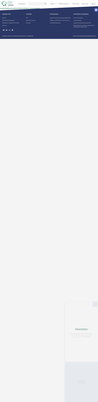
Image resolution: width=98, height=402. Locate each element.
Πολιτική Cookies (77, 20)
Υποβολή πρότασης (64, 3)
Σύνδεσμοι (28, 23)
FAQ (27, 17)
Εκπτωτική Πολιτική (30, 20)
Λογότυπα (4, 25)
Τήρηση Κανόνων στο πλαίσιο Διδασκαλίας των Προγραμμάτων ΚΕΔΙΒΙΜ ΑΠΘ (84, 26)
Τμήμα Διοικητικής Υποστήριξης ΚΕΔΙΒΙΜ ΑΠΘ (60, 17)
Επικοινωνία (85, 3)
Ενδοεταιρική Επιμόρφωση (8, 20)
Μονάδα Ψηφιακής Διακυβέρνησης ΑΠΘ (87, 36)
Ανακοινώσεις (75, 3)
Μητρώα (4, 17)
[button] (96, 10)
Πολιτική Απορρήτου (78, 17)
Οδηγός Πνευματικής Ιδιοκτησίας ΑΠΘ (82, 23)
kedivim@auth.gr (56, 23)
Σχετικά (53, 3)
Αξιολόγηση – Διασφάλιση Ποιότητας (10, 23)
